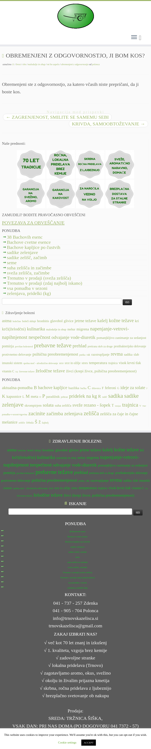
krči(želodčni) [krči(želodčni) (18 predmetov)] (14, 329)
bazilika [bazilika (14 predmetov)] (73, 388)
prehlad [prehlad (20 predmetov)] (79, 345)
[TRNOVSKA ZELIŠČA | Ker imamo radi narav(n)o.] (75, 16)
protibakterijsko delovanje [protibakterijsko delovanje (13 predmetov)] (130, 346)
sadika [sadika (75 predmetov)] (115, 396)
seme (12, 262)
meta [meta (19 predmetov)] (34, 396)
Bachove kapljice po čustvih (33, 247)
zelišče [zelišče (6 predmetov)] (22, 422)
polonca (96, 64)
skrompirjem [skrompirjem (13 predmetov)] (33, 405)
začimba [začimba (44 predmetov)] (54, 413)
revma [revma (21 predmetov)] (117, 354)
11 (13, 64)
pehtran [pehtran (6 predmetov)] (64, 397)
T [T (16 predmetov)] (113, 405)
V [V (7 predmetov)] (140, 405)
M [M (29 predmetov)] (28, 396)
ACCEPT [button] (89, 742)
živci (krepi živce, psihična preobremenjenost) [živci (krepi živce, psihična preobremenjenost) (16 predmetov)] (101, 371)
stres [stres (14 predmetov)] (85, 363)
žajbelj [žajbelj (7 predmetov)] (45, 422)
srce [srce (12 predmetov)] (61, 363)
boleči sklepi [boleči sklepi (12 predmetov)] (29, 321)
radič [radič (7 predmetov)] (104, 397)
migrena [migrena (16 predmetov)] (83, 329)
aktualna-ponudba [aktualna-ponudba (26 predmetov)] (17, 387)
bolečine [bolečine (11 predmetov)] (17, 321)
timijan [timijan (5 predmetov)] (118, 406)
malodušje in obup (37, 64)
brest (18, 64)
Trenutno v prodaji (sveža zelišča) (39, 278)
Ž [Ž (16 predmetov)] (40, 422)
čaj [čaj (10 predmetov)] (16, 372)
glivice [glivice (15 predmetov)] (68, 321)
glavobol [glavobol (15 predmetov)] (56, 321)
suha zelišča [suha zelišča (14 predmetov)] (63, 405)
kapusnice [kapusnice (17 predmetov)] (13, 396)
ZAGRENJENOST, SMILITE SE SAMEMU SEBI (57, 117)
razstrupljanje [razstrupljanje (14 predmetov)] (100, 354)
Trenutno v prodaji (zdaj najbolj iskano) (44, 283)
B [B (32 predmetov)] (35, 387)
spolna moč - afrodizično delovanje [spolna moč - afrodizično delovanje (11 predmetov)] (40, 363)
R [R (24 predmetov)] (99, 396)
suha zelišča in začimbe (29, 267)
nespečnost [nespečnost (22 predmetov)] (39, 337)
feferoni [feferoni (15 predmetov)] (110, 388)
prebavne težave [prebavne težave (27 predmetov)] (52, 345)
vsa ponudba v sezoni (27, 288)
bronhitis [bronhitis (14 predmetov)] (43, 321)
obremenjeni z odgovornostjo (75, 64)
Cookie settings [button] (67, 742)
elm (25, 64)
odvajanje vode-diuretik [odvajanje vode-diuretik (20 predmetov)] (73, 337)
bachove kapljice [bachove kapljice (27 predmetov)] (52, 387)
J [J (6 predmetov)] (146, 388)
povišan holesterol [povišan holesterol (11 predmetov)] (24, 346)
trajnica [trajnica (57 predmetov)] (130, 405)
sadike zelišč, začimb (27, 257)
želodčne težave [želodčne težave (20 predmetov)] (50, 370)
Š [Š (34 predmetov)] (36, 422)
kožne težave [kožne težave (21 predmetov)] (121, 320)
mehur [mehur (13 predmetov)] (71, 329)
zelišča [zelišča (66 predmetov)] (91, 413)
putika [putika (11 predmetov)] (82, 354)
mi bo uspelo (53, 64)
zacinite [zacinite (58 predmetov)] (36, 413)
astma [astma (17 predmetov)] (6, 321)
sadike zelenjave (22, 252)
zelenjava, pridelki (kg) (29, 293)
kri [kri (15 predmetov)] (137, 321)
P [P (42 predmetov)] (43, 396)
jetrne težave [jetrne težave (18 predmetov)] (85, 320)
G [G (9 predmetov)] (118, 388)
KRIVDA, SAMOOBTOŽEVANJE (108, 123)
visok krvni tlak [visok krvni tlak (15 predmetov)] (130, 363)
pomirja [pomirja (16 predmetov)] (8, 346)
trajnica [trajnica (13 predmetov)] (113, 363)
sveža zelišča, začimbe (28, 272)
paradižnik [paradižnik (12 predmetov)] (53, 397)
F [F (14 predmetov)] (103, 388)
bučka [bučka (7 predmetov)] (83, 388)
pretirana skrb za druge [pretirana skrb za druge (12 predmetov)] (100, 346)
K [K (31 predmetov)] (3, 396)
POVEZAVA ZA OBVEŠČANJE (33, 222)
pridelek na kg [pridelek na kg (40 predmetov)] (83, 396)
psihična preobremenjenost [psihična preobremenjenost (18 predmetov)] (55, 354)
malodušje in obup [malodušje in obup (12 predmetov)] (56, 329)
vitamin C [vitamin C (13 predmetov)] (8, 371)
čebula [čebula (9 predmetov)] (30, 422)
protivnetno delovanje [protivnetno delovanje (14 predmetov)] (16, 354)
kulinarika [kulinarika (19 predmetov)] (36, 328)
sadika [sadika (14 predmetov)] (128, 354)
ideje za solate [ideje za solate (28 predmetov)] (132, 387)
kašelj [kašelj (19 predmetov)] (102, 320)
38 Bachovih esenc (25, 237)
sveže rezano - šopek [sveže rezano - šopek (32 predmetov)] (91, 405)
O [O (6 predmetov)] (40, 397)
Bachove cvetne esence (29, 242)
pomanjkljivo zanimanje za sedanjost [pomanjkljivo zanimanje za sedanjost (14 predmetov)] (121, 338)
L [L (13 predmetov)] (23, 397)
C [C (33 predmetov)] (89, 387)
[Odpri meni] (134, 37)
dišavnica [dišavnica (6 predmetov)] (96, 388)
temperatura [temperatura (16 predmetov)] (98, 363)
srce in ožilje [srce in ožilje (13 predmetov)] (73, 363)
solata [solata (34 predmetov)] (48, 405)
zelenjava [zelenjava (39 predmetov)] (73, 413)
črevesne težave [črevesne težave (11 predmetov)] (27, 371)
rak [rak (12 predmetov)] (88, 354)
